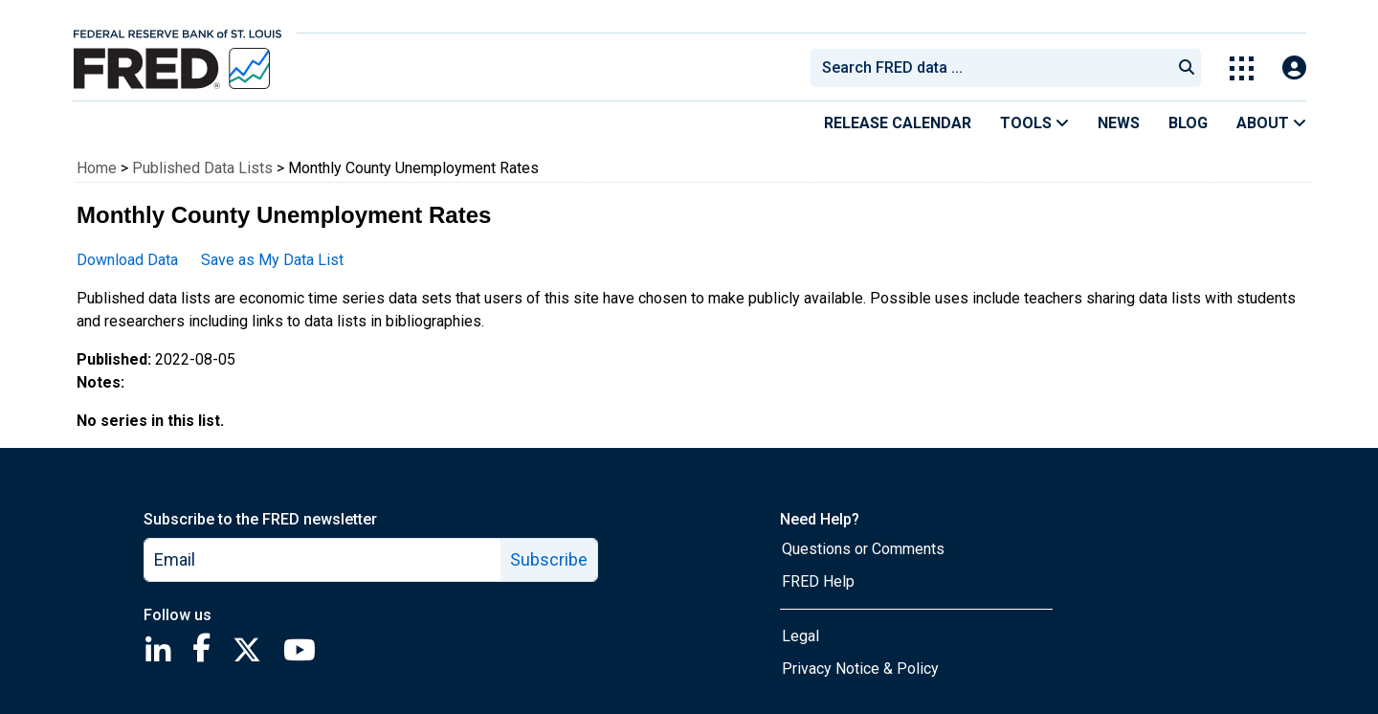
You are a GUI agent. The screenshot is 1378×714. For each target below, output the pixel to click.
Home (97, 168)
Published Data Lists (202, 168)
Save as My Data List (272, 260)
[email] (322, 560)
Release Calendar (897, 123)
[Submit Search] (1186, 68)
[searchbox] (994, 68)
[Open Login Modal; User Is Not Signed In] (1294, 68)
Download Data (127, 260)
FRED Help (818, 581)
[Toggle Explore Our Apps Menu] (1242, 68)
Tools (1034, 123)
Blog (1188, 123)
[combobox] (989, 68)
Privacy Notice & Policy (860, 668)
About (1271, 123)
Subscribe (549, 559)
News (1119, 123)
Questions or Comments (863, 549)
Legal (800, 636)
